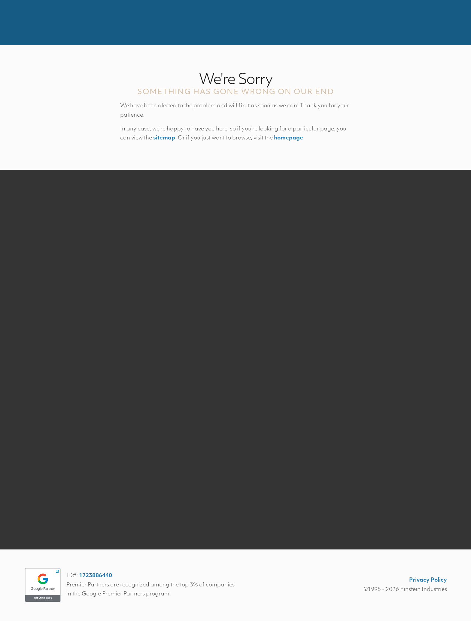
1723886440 (95, 576)
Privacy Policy (428, 580)
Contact (399, 22)
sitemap (164, 138)
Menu (433, 23)
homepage (288, 138)
